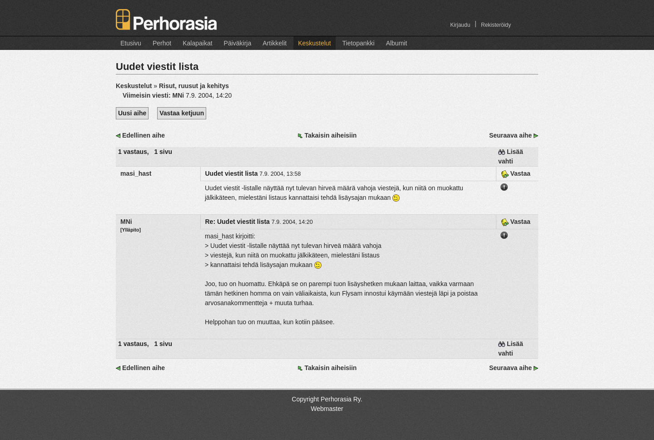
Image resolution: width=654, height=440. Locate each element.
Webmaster (327, 408)
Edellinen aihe (143, 135)
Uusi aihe (132, 113)
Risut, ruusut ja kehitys (194, 85)
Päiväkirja (238, 43)
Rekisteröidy (496, 25)
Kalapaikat (197, 43)
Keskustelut (314, 43)
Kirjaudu (460, 25)
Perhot (162, 43)
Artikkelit (275, 43)
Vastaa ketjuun (181, 113)
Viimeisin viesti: (154, 95)
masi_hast (135, 173)
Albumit (396, 43)
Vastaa (515, 173)
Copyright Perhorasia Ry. (327, 399)
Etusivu (130, 43)
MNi (126, 221)
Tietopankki (358, 43)
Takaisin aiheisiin (330, 135)
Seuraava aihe (510, 135)
